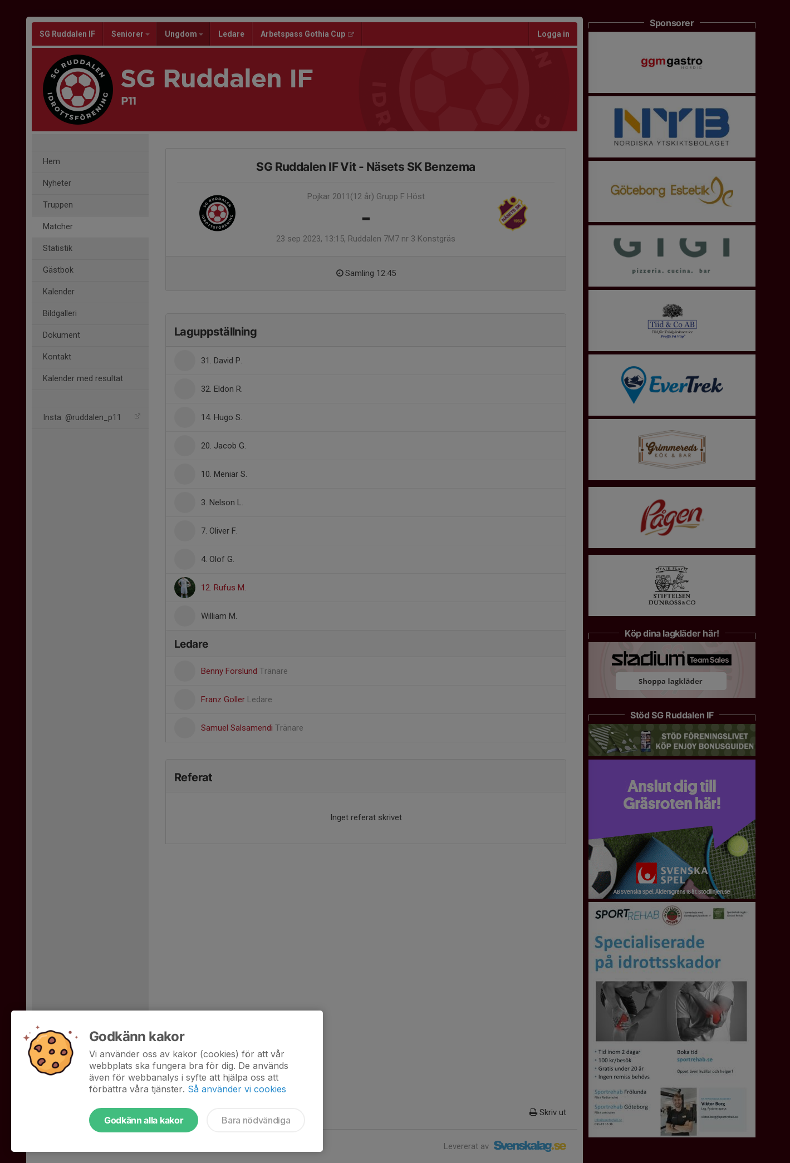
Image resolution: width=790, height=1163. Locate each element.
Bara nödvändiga (256, 1120)
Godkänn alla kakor (143, 1120)
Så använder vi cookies (237, 1089)
